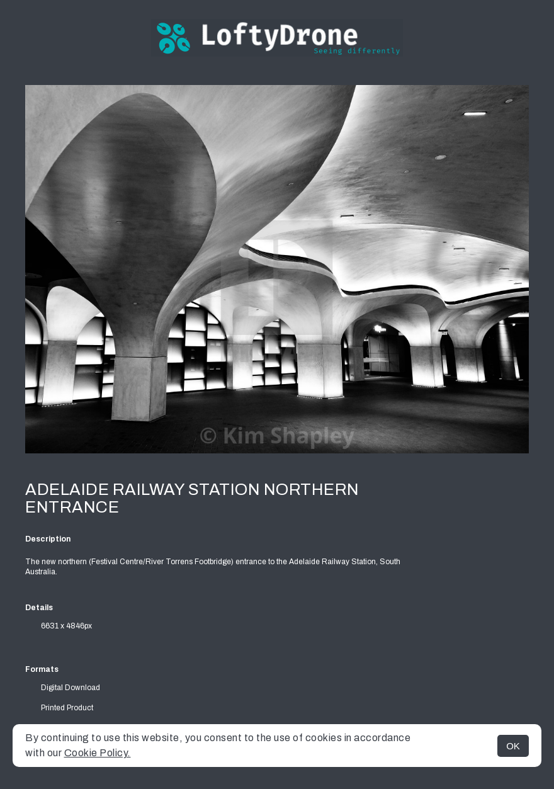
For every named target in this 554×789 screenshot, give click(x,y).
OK (513, 746)
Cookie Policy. (97, 752)
